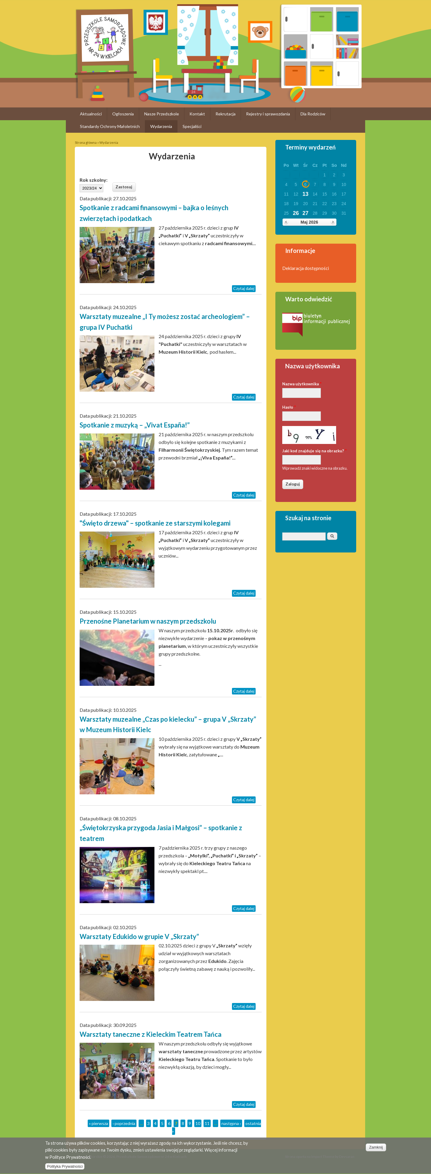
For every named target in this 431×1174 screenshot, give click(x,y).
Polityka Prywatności (65, 1170)
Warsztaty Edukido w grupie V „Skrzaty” (139, 936)
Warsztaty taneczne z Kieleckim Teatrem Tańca (150, 1034)
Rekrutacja (226, 113)
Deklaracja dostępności (305, 268)
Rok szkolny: (93, 180)
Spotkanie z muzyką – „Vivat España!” (135, 425)
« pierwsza (98, 1123)
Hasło (289, 407)
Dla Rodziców (313, 113)
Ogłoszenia (123, 113)
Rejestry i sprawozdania (268, 113)
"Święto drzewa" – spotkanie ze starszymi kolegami (155, 523)
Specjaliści (192, 126)
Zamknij (376, 1150)
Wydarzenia (161, 126)
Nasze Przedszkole (161, 113)
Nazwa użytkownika (302, 383)
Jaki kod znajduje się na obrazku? (314, 450)
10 (197, 1123)
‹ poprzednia (124, 1123)
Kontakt (197, 113)
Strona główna (86, 142)
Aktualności (91, 113)
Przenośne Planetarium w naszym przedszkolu (148, 621)
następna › (231, 1123)
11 (207, 1123)
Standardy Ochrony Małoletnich (110, 126)
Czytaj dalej (243, 288)
